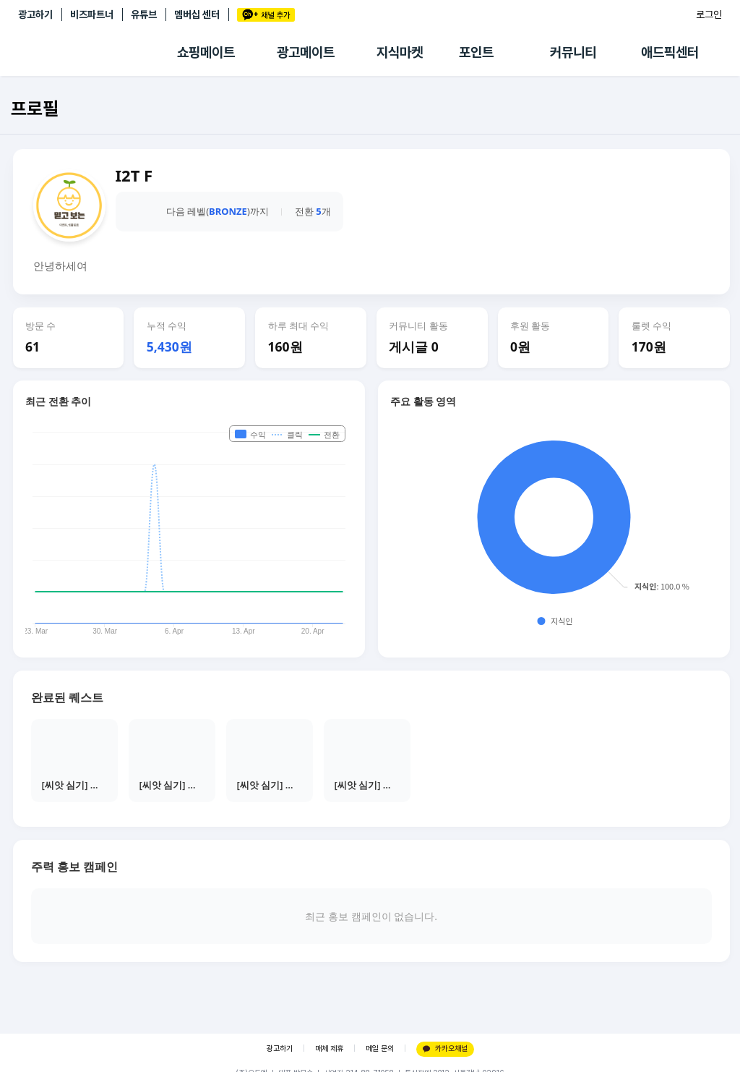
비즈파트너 (91, 14)
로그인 (709, 14)
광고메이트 (306, 52)
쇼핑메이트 (206, 52)
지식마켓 (400, 52)
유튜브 (144, 14)
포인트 (476, 52)
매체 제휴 (329, 1048)
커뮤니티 (573, 52)
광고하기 (35, 14)
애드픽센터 (670, 52)
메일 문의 (380, 1048)
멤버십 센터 (197, 14)
